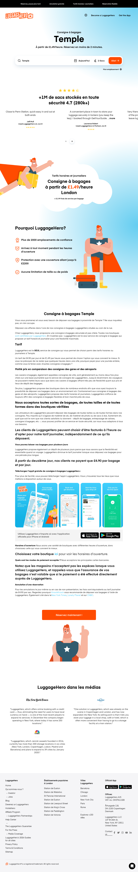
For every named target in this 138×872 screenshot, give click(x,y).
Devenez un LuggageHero (17, 804)
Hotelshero (10, 808)
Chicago (84, 792)
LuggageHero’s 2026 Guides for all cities (18, 839)
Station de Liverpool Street (56, 803)
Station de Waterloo (53, 792)
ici (56, 554)
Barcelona (84, 788)
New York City (86, 799)
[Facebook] (114, 832)
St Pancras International (54, 795)
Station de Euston (52, 788)
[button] (132, 866)
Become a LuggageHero (103, 15)
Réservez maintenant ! (69, 615)
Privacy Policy (11, 844)
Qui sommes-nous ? (14, 789)
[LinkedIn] (130, 832)
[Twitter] (118, 832)
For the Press (11, 830)
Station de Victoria (52, 814)
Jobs (10, 796)
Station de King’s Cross (54, 807)
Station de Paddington (54, 811)
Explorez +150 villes (86, 816)
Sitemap (9, 851)
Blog (7, 800)
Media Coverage (15, 833)
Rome (83, 807)
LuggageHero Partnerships (20, 815)
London (83, 795)
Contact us (108, 832)
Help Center (10, 819)
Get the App (125, 15)
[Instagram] (122, 832)
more (112, 118)
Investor (11, 793)
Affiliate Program (12, 812)
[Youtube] (126, 832)
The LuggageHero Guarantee (18, 826)
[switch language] (86, 15)
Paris (82, 803)
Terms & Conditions (14, 848)
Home (8, 785)
